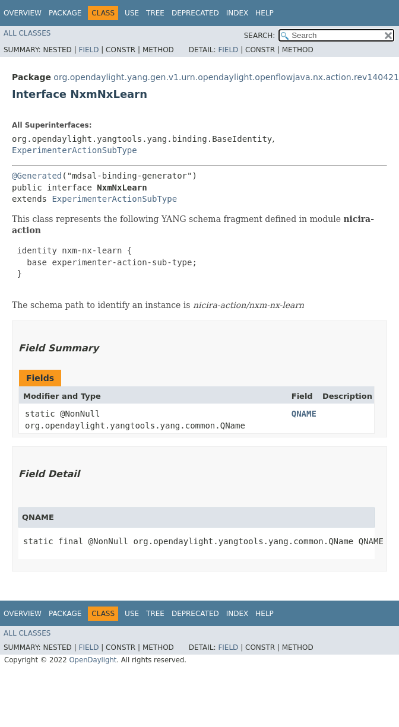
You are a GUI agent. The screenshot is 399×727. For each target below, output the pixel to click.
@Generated (37, 175)
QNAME (304, 413)
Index (237, 13)
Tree (155, 13)
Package (65, 13)
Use (132, 13)
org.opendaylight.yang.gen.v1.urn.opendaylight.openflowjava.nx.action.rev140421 (226, 77)
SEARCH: (260, 35)
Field (88, 50)
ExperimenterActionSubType (74, 150)
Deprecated (195, 13)
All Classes (27, 33)
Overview (23, 13)
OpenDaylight (92, 660)
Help (264, 13)
